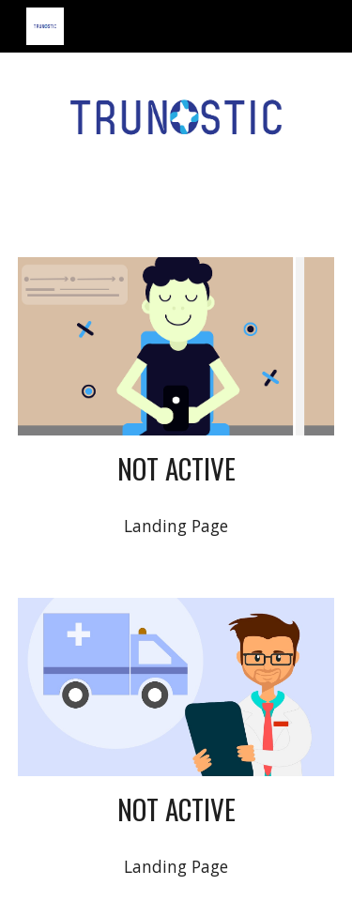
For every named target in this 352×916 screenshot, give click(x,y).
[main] (176, 468)
